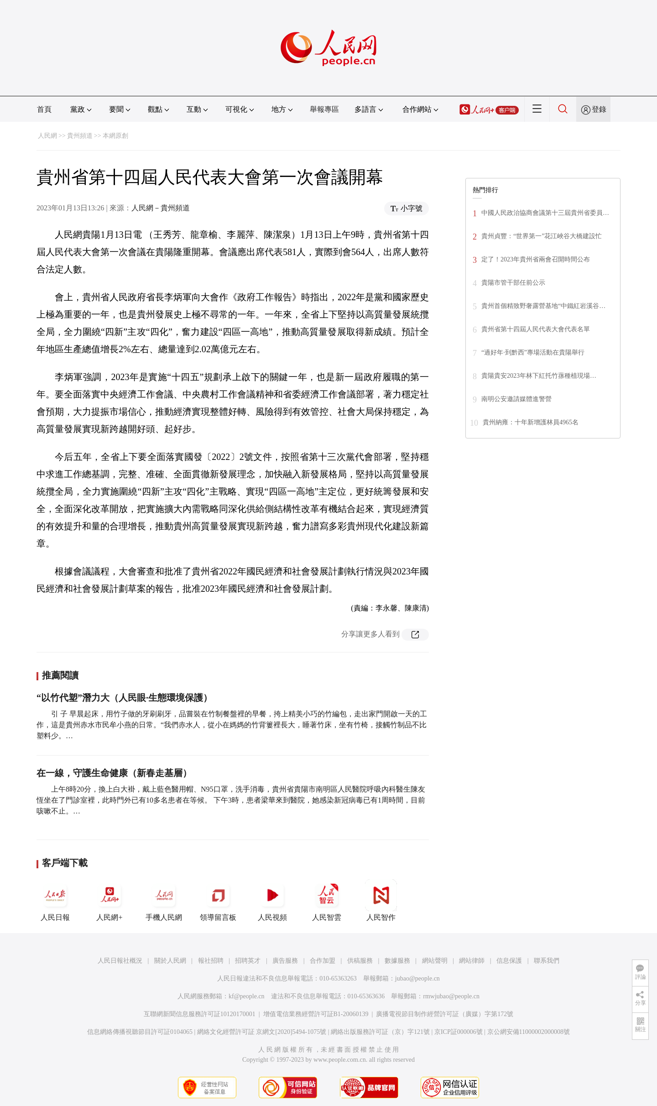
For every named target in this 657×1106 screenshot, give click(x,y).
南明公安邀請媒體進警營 (516, 399)
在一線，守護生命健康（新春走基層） (114, 773)
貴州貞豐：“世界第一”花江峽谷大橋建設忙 (541, 236)
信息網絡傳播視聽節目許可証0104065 (140, 1031)
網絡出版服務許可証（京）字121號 (380, 1031)
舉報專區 (324, 109)
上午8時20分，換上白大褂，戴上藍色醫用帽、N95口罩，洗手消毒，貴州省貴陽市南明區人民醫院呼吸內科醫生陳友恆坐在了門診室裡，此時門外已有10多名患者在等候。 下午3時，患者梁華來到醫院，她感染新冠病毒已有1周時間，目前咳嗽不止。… (230, 800)
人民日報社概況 (120, 960)
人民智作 (381, 900)
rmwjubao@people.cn (451, 996)
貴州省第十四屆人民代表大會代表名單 (535, 329)
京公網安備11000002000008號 (528, 1031)
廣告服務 (285, 960)
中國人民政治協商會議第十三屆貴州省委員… (545, 212)
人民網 (47, 135)
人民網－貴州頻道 (160, 208)
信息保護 (509, 960)
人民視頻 (272, 900)
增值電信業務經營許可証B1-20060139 (316, 1014)
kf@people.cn (247, 996)
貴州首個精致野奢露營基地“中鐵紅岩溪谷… (543, 306)
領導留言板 (218, 900)
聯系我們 (546, 960)
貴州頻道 (80, 135)
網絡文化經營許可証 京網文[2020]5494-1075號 (262, 1031)
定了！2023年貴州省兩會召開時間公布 (535, 259)
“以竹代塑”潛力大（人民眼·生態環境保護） (124, 698)
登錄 (599, 109)
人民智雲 (327, 900)
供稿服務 (360, 960)
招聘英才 (248, 960)
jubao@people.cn (417, 978)
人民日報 (55, 900)
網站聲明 (435, 960)
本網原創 (115, 135)
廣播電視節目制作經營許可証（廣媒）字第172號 (444, 1014)
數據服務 (397, 960)
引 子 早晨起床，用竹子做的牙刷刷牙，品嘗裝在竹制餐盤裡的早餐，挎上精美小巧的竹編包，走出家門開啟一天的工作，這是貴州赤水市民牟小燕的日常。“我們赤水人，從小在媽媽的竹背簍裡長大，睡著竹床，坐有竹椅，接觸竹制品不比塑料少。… (231, 725)
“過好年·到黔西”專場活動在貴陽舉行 (532, 352)
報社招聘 (211, 960)
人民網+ (109, 900)
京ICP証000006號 (458, 1031)
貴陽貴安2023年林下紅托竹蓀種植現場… (538, 375)
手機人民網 (164, 900)
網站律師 (472, 960)
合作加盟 (322, 960)
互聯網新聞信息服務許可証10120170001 (200, 1014)
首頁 (44, 109)
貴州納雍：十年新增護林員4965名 (531, 422)
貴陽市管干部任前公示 (513, 282)
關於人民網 (170, 960)
